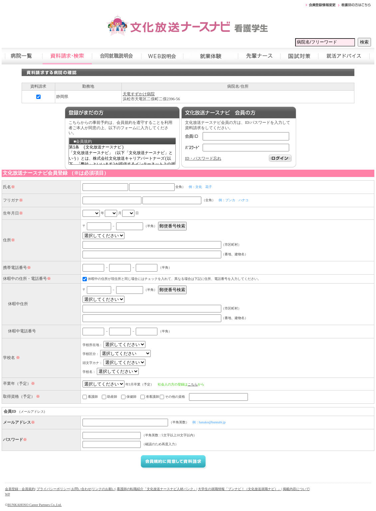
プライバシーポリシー (53, 489)
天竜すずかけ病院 (139, 94)
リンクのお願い (103, 489)
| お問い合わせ (81, 489)
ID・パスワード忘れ (203, 158)
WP (7, 494)
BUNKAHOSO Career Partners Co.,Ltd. (35, 505)
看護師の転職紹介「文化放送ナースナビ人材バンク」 (157, 489)
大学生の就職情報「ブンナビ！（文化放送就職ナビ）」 (239, 489)
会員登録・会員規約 (20, 489)
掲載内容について (296, 489)
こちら (193, 384)
